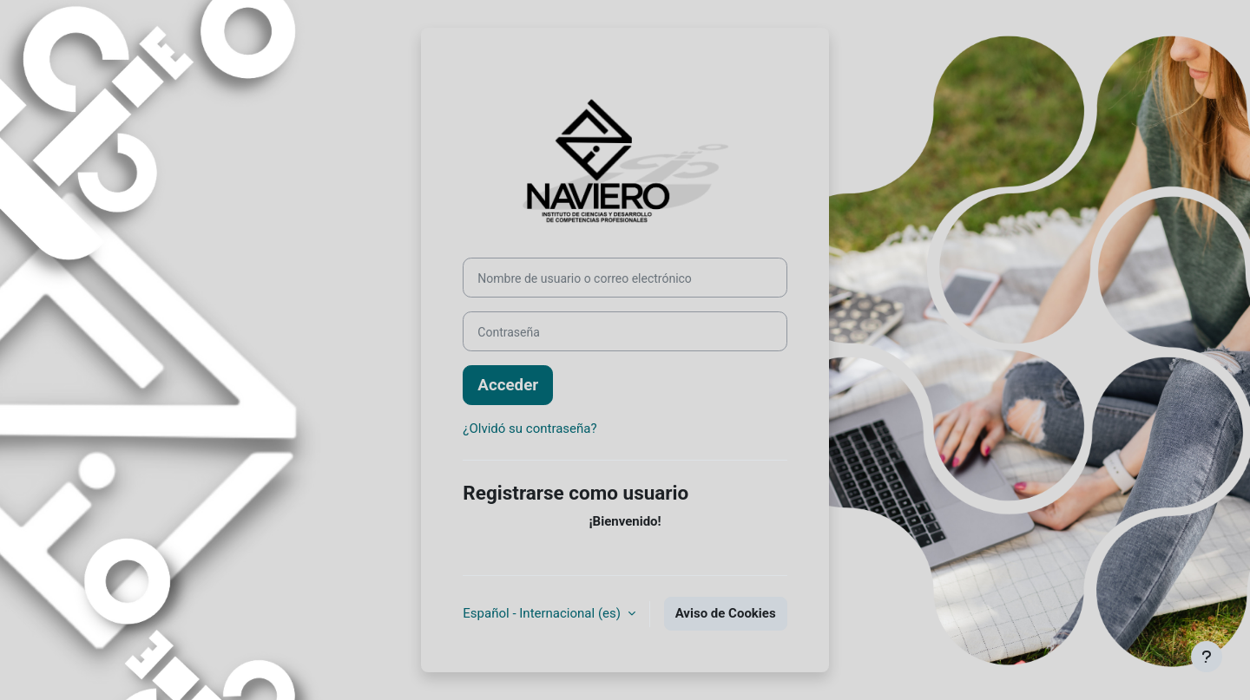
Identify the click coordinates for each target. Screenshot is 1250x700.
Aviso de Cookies (725, 613)
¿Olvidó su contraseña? (529, 428)
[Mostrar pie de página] (1206, 656)
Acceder (507, 385)
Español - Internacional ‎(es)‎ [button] (543, 613)
